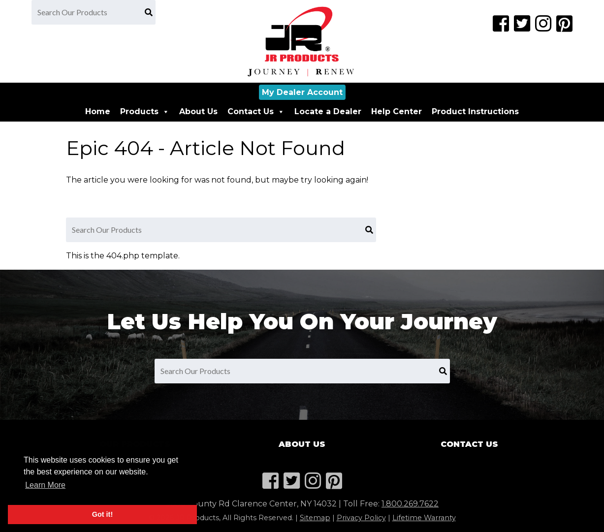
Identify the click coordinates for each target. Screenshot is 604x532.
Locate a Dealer (327, 111)
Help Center (396, 111)
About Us (198, 111)
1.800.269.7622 (410, 503)
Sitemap (315, 517)
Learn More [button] (45, 485)
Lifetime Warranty (424, 517)
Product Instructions (475, 111)
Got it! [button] (102, 514)
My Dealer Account (302, 92)
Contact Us (256, 111)
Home (97, 111)
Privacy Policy (361, 517)
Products (144, 111)
